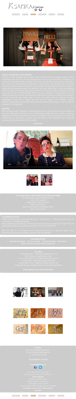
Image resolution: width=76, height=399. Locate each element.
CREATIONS (42, 14)
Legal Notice (38, 390)
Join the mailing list (38, 377)
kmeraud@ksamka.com (38, 365)
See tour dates (38, 123)
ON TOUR (52, 14)
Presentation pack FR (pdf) (17, 241)
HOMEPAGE (15, 14)
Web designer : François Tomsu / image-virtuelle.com (38, 388)
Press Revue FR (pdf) (33, 241)
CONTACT (61, 14)
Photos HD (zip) (62, 241)
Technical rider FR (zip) (48, 241)
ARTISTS (25, 14)
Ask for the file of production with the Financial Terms (38, 243)
